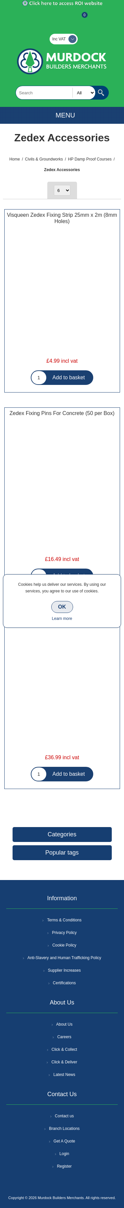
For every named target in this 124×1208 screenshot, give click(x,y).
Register (44, 18)
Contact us (64, 1116)
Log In (61, 18)
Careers (64, 1037)
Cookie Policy (64, 945)
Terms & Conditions (64, 920)
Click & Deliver (64, 1062)
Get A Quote (64, 1141)
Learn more (62, 618)
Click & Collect (64, 1049)
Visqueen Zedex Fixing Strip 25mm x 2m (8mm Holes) (62, 218)
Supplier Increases (64, 970)
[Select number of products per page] (62, 190)
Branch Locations (64, 1128)
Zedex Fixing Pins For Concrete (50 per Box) (62, 413)
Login (64, 1153)
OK (62, 607)
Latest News (64, 1074)
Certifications (64, 983)
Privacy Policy (64, 932)
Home (14, 159)
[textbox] (55, 92)
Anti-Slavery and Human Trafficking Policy (64, 957)
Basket (79, 18)
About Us (64, 1024)
